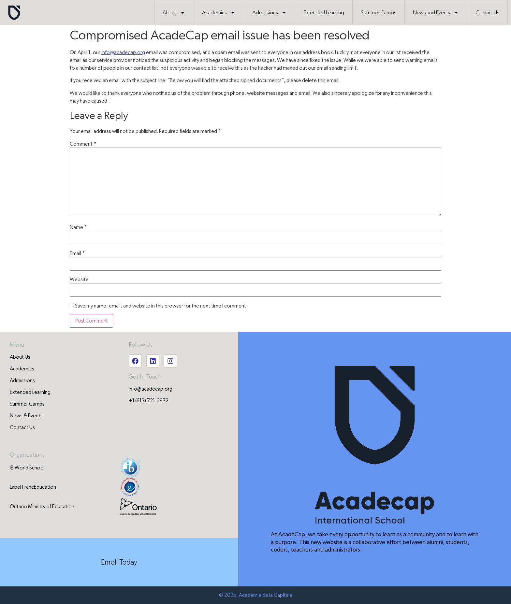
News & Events (26, 415)
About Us (20, 357)
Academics (219, 13)
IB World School (27, 467)
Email (77, 253)
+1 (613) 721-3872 (148, 400)
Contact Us (487, 12)
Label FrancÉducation (33, 487)
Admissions (269, 13)
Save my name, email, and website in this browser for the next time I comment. (161, 306)
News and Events (436, 13)
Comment (83, 144)
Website (79, 279)
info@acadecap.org (123, 52)
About (174, 13)
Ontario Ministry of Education (42, 506)
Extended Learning (323, 12)
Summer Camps (378, 12)
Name (78, 227)
